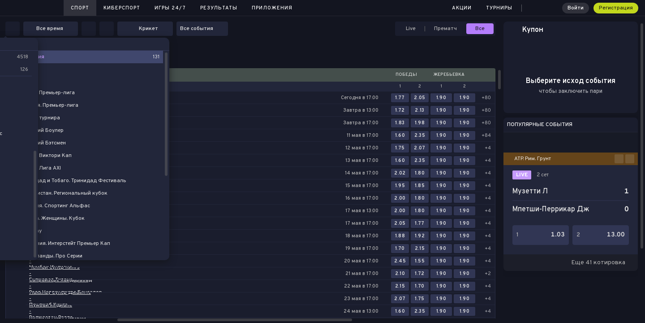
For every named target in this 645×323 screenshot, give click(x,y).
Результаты (218, 8)
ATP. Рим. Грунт (532, 158)
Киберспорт (121, 8)
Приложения (272, 8)
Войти (576, 8)
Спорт (80, 8)
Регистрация (616, 8)
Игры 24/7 (170, 8)
